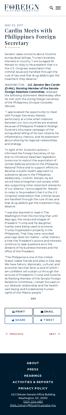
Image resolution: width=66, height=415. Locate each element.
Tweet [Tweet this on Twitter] (47, 320)
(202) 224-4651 (33, 401)
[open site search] (51, 8)
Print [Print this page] (18, 311)
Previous (16, 334)
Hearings (33, 376)
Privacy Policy (32, 388)
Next (52, 334)
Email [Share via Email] (47, 311)
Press (33, 369)
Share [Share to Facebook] (19, 320)
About (33, 363)
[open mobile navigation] (58, 8)
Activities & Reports (33, 382)
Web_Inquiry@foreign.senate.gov (33, 405)
